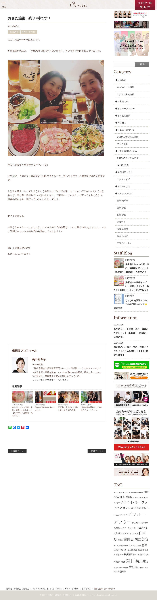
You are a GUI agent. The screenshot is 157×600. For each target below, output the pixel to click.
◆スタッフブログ (29, 32)
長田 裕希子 (13, 32)
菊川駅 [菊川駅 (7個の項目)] (141, 562)
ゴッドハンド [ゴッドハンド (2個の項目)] (129, 508)
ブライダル (122, 144)
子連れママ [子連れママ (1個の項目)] (127, 546)
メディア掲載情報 (125, 95)
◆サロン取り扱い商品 (126, 151)
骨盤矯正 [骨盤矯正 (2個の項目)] (122, 572)
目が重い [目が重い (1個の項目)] (119, 555)
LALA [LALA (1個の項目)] (130, 493)
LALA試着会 (122, 165)
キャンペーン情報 (125, 87)
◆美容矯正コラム (123, 172)
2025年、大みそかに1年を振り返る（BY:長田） (68, 409)
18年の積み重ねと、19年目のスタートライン (91, 409)
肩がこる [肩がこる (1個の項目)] (136, 555)
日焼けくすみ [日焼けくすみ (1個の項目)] (119, 550)
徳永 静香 (121, 208)
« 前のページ (17, 451)
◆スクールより (122, 186)
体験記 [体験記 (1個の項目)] (120, 540)
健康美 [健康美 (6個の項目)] (129, 540)
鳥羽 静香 (121, 215)
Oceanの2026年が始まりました (45, 409)
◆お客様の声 (121, 102)
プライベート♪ (124, 243)
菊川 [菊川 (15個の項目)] (130, 561)
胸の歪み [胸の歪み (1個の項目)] (117, 562)
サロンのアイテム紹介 (127, 158)
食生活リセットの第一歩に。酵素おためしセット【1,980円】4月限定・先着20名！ (22, 412)
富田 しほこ (122, 236)
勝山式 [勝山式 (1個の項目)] (116, 546)
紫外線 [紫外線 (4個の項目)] (127, 554)
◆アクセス (120, 123)
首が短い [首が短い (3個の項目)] (134, 567)
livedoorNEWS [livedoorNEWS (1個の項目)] (137, 493)
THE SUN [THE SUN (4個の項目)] (125, 497)
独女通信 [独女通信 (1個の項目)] (141, 550)
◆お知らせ (28, 402)
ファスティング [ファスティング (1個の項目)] (138, 523)
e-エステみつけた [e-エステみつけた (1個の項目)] (120, 493)
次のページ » (97, 451)
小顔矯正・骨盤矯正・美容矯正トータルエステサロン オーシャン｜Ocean (33, 589)
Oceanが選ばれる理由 (127, 137)
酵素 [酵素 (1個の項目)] (121, 568)
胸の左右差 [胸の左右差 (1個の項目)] (144, 555)
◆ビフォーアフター (125, 109)
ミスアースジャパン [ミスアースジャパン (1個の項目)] (128, 528)
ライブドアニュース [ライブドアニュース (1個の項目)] (130, 534)
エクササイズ (123, 179)
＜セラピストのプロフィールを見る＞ (50, 380)
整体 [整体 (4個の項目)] (144, 545)
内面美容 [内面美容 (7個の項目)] (141, 540)
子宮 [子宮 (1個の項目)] (121, 546)
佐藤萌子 (121, 222)
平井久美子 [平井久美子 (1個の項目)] (136, 546)
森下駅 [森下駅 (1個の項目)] (127, 550)
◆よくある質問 (122, 116)
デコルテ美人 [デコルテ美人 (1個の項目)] (142, 508)
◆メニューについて (125, 130)
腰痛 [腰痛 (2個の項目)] (123, 562)
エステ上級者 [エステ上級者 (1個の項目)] (138, 498)
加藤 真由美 (122, 229)
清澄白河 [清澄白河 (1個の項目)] (133, 550)
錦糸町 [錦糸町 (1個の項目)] (125, 568)
